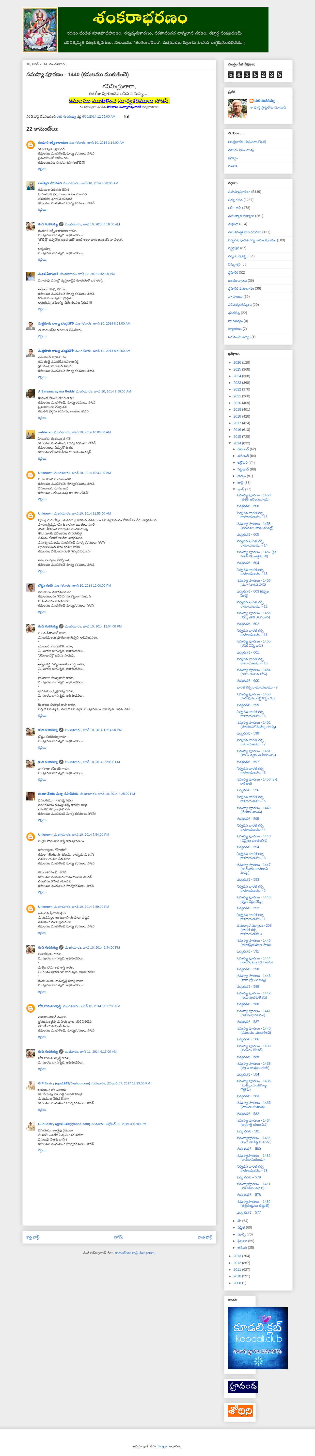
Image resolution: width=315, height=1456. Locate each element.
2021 (238, 396)
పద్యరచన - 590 (248, 969)
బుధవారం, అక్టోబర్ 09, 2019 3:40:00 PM (119, 1124)
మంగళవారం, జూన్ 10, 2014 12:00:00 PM (82, 585)
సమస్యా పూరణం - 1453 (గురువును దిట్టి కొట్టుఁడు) (256, 696)
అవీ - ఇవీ (234, 208)
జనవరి (242, 1248)
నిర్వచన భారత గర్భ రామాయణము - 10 (252, 661)
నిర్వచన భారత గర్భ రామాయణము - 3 (251, 856)
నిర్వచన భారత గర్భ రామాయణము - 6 (251, 771)
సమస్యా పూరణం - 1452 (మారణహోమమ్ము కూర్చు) (256, 724)
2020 (238, 403)
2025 (238, 369)
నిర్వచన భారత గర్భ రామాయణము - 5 (251, 799)
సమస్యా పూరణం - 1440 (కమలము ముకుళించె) (254, 1030)
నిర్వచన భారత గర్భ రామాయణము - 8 (251, 714)
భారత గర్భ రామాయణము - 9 (257, 687)
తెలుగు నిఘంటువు (241, 150)
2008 (238, 1283)
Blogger (163, 1446)
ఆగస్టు (242, 476)
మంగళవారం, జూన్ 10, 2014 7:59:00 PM (81, 906)
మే (239, 1221)
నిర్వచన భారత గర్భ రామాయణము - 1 (251, 917)
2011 (238, 1269)
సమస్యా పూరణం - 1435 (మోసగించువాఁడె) (253, 1105)
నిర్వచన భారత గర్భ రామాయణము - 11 (252, 632)
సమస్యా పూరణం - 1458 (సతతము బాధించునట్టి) (255, 526)
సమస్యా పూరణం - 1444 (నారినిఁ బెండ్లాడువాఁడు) (255, 960)
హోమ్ (118, 1237)
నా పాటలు (235, 296)
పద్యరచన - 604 (248, 563)
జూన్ (241, 489)
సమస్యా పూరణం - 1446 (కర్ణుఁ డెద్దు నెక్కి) (253, 899)
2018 (238, 416)
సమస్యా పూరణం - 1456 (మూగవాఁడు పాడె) (253, 583)
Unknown (45, 473)
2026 (238, 362)
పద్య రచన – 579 (249, 1177)
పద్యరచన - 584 (248, 1074)
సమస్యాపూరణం (239, 192)
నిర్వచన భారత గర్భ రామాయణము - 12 (252, 604)
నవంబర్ (243, 456)
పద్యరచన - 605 (248, 534)
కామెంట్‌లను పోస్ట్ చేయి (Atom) (135, 1253)
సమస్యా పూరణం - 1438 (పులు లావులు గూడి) (253, 1066)
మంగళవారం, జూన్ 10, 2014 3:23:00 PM (92, 762)
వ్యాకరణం (235, 329)
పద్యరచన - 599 (248, 705)
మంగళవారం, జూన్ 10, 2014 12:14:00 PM (93, 730)
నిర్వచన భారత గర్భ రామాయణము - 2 (251, 888)
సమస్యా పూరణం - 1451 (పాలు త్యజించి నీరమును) (256, 753)
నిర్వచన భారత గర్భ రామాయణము (252, 240)
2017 (238, 423)
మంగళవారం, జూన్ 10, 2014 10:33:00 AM (82, 473)
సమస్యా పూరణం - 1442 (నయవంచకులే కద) (253, 995)
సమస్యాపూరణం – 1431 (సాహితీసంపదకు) (253, 1186)
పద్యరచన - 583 (248, 1096)
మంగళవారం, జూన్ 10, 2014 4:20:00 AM (90, 183)
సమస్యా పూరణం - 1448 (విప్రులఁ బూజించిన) (253, 838)
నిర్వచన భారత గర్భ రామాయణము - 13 (252, 572)
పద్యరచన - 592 (248, 908)
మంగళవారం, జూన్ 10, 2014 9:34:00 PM (92, 947)
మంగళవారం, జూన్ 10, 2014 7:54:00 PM (81, 834)
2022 (238, 389)
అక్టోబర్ (243, 462)
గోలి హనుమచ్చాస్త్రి (50, 1006)
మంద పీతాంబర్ (48, 274)
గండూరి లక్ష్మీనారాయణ (53, 142)
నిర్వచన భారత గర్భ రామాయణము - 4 (251, 827)
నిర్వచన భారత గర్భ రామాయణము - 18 (252, 1168)
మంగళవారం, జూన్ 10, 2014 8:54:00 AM (87, 274)
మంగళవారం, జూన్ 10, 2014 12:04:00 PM (93, 626)
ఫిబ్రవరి (242, 1241)
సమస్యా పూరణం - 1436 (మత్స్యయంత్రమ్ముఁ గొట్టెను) (253, 1085)
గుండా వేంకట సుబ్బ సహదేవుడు (58, 794)
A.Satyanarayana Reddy (56, 391)
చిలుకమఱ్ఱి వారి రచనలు (244, 232)
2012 (238, 1263)
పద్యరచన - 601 (248, 652)
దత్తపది (233, 224)
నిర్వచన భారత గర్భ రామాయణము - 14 (252, 543)
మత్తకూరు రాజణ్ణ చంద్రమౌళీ (56, 323)
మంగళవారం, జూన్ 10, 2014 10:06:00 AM (82, 432)
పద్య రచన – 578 (249, 1195)
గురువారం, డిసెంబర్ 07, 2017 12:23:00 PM (121, 1083)
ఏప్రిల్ (241, 1227)
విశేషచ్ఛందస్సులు (240, 305)
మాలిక (232, 166)
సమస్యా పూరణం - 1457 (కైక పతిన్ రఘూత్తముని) (256, 554)
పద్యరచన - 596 (248, 790)
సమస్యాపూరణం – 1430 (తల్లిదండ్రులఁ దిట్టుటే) (253, 1204)
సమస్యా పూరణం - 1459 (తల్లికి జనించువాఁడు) (253, 497)
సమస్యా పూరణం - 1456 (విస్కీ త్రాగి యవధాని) (253, 615)
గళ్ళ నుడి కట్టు (238, 256)
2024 (238, 376)
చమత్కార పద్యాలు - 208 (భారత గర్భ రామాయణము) (254, 930)
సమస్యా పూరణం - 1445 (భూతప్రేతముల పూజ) (254, 943)
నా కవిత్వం (235, 321)
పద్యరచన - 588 (248, 1004)
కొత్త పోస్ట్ (33, 1237)
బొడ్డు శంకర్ (45, 585)
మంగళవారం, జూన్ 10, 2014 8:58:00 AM (102, 323)
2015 (238, 436)
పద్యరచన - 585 (248, 1057)
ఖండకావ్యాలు (237, 280)
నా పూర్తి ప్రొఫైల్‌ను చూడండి (268, 107)
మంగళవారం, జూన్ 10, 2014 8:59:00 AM (103, 391)
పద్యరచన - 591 (248, 951)
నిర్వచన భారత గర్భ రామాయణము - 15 (252, 515)
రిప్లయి (42, 169)
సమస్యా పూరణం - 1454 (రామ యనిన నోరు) (253, 672)
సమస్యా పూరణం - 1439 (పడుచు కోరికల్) (253, 1048)
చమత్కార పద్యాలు (241, 216)
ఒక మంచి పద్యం (239, 337)
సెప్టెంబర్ (243, 469)
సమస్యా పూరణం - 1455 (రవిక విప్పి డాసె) (253, 643)
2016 (238, 430)
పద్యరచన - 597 (248, 762)
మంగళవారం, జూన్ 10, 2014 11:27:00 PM (91, 1006)
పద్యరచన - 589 (248, 986)
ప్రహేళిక (233, 272)
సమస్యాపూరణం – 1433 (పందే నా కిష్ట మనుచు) (254, 1140)
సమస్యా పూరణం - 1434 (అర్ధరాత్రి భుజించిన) (253, 1122)
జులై (240, 483)
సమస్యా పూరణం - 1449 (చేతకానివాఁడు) (253, 810)
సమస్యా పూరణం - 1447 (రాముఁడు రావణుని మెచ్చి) (253, 869)
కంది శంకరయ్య (48, 224)
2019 (238, 409)
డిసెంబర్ (243, 449)
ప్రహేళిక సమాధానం (241, 288)
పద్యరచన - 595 (248, 819)
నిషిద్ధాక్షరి (234, 264)
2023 (238, 383)
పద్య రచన (235, 200)
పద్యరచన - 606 (248, 506)
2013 (238, 1256)
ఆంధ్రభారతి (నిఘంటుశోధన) (247, 142)
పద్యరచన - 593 (248, 879)
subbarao (45, 432)
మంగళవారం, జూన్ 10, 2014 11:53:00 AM (82, 513)
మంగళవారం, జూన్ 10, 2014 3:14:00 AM (97, 142)
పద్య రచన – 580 (249, 1149)
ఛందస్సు (234, 313)
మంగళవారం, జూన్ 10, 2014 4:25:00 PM (107, 794)
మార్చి (242, 1234)
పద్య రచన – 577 (249, 1212)
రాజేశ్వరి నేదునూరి (50, 183)
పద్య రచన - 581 (248, 1131)
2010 (238, 1276)
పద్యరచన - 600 (248, 681)
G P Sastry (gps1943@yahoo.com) (64, 1083)
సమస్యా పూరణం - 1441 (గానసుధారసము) (253, 1013)
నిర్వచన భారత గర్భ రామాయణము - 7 (251, 742)
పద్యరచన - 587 (248, 1022)
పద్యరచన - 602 (248, 624)
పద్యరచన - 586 (248, 1039)
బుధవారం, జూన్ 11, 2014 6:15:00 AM (91, 1051)
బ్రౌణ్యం (233, 158)
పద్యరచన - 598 (248, 733)
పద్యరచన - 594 (248, 847)
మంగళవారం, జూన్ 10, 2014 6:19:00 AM (92, 224)
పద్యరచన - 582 (248, 1114)
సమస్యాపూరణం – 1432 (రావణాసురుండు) (253, 1158)
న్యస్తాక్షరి (233, 248)
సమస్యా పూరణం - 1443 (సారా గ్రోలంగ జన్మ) (253, 978)
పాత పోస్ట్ (205, 1237)
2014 (238, 443)
